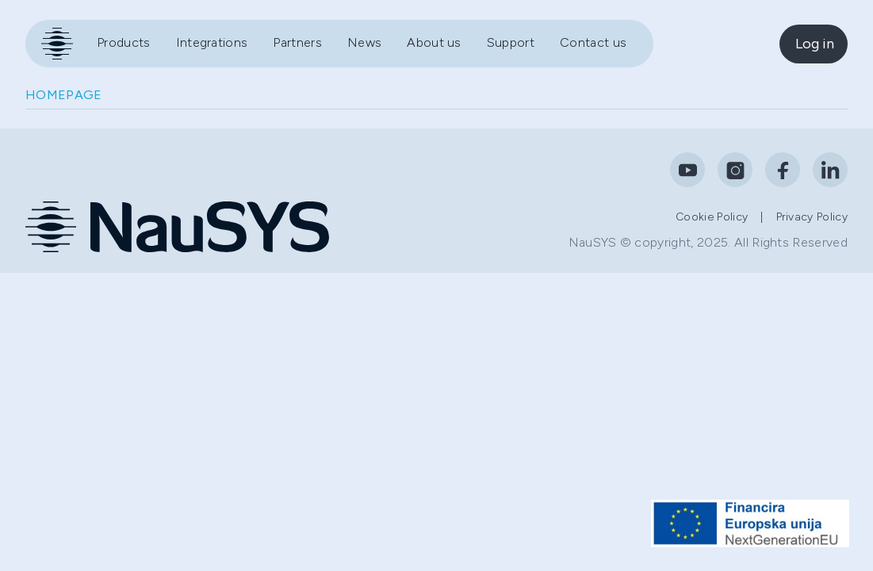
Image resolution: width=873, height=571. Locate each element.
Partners (297, 42)
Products (124, 42)
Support (510, 42)
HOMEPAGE (63, 94)
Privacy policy (812, 217)
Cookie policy (712, 217)
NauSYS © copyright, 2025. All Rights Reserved (708, 242)
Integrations (212, 42)
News (364, 42)
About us (434, 42)
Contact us (593, 42)
